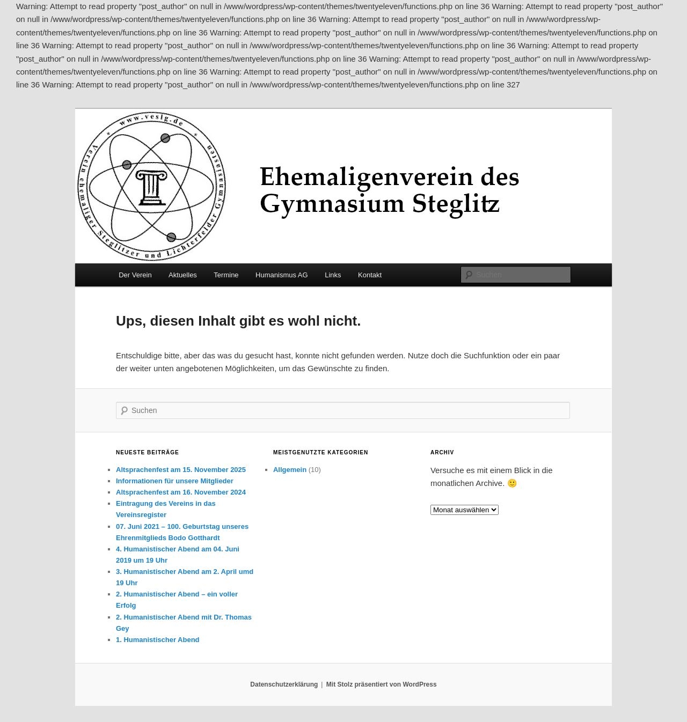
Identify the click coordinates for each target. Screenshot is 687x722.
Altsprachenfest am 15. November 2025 (181, 470)
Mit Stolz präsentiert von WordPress (381, 684)
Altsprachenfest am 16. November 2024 (181, 492)
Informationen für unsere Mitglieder (174, 481)
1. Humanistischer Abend (158, 640)
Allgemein (289, 470)
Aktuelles (183, 275)
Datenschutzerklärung (284, 684)
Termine (226, 275)
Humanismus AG (281, 275)
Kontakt (370, 275)
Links (333, 275)
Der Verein (135, 275)
